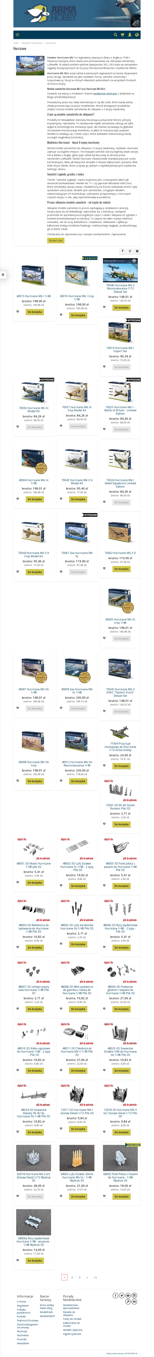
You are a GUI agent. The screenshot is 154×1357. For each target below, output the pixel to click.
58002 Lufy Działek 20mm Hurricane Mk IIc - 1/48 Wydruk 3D (77, 1177)
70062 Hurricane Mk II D (120, 553)
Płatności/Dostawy (27, 1320)
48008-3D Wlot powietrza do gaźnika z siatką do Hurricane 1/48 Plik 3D (77, 990)
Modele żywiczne (72, 1330)
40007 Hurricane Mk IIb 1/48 (33, 690)
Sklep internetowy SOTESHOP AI (121, 1353)
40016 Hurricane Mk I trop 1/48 (77, 297)
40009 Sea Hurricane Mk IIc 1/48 (77, 690)
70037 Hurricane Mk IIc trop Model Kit (77, 408)
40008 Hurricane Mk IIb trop (33, 763)
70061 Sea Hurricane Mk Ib (77, 554)
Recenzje (22, 1331)
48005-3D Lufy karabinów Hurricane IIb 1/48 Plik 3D (76, 926)
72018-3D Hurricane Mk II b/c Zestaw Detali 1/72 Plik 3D (120, 1113)
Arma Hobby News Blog (47, 1306)
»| (95, 1277)
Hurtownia (23, 1335)
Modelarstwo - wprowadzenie (71, 1306)
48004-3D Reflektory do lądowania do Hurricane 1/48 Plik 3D (34, 928)
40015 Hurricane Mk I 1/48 (34, 296)
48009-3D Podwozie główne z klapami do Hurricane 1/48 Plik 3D (120, 990)
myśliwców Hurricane (105, 93)
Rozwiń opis (56, 240)
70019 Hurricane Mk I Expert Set (120, 349)
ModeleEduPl (47, 1316)
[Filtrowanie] (122, 251)
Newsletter (23, 1343)
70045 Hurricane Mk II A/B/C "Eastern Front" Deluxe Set (120, 692)
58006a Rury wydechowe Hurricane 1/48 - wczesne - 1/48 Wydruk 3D (34, 1242)
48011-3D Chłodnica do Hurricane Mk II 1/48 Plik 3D (77, 1052)
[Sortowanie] (130, 251)
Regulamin (23, 1305)
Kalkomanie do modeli (71, 1324)
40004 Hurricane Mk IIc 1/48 (34, 481)
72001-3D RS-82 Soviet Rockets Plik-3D (120, 806)
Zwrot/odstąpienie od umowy (27, 1326)
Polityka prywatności (23, 1311)
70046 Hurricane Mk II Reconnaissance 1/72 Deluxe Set (120, 289)
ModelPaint (46, 1312)
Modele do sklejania (69, 1313)
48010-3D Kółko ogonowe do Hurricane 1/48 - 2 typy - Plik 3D (33, 1052)
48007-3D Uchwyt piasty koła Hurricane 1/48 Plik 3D (33, 990)
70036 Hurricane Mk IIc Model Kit (34, 409)
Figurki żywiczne (72, 1334)
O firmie (21, 1301)
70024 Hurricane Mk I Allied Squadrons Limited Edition (120, 483)
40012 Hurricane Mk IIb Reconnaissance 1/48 (77, 763)
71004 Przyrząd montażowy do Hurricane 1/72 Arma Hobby (120, 747)
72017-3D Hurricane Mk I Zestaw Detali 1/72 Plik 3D (77, 1111)
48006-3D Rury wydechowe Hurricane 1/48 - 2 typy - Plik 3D (120, 928)
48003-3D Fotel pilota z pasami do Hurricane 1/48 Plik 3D (120, 867)
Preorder (22, 1339)
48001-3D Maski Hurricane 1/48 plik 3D (34, 865)
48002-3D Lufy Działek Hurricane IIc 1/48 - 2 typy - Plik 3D (77, 867)
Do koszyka (35, 312)
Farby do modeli (72, 1319)
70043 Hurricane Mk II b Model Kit (77, 481)
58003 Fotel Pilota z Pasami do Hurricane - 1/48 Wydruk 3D (120, 1177)
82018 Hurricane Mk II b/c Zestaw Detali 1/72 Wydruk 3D (34, 1177)
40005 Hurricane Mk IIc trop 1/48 (120, 621)
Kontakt (21, 1316)
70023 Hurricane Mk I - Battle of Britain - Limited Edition (120, 410)
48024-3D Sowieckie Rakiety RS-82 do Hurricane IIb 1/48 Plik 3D (33, 1113)
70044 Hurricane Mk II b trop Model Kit (33, 554)
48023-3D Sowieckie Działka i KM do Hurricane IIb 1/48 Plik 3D (120, 1052)
